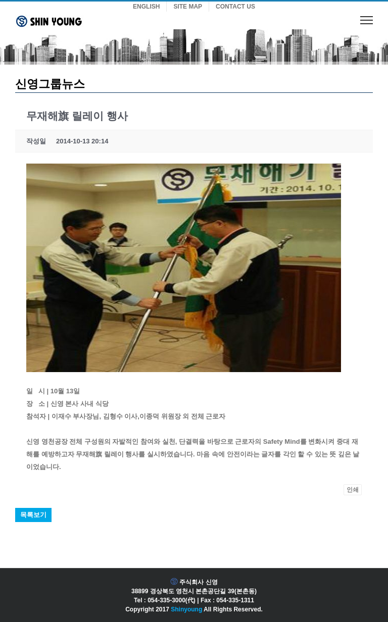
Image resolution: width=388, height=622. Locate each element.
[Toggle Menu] (366, 20)
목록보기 (33, 515)
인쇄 (353, 489)
